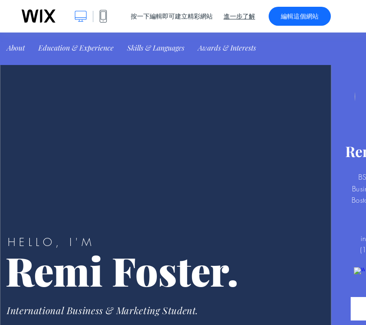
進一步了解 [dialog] (239, 16)
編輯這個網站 (300, 16)
